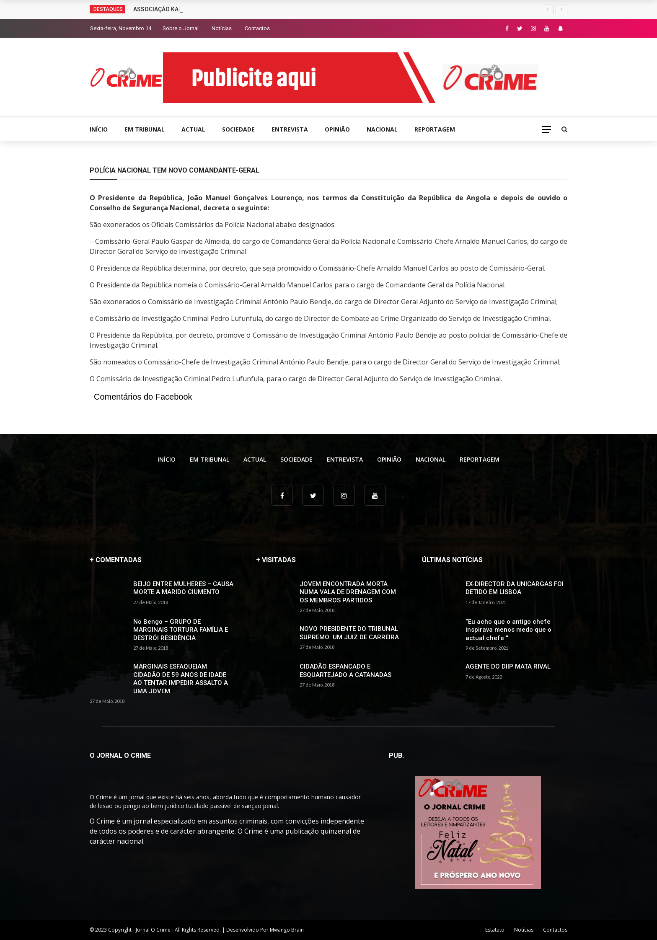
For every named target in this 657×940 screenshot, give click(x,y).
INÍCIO (99, 129)
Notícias (222, 28)
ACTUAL (193, 129)
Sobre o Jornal (181, 28)
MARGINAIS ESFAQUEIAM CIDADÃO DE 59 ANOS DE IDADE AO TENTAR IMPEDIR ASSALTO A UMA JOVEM (180, 679)
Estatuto (494, 929)
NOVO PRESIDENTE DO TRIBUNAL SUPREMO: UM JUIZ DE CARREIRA (349, 633)
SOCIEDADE (238, 129)
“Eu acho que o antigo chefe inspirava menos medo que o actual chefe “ (508, 630)
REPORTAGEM (434, 129)
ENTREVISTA (290, 129)
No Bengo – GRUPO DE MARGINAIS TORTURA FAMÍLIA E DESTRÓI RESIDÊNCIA (180, 630)
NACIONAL (382, 129)
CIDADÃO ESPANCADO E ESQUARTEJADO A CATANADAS (345, 671)
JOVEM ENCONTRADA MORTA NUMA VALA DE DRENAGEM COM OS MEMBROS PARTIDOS (348, 592)
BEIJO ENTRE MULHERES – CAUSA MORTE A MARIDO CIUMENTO (183, 588)
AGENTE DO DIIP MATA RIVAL (508, 666)
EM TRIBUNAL (144, 129)
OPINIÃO (337, 129)
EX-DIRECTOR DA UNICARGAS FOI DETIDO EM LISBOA (515, 588)
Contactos (257, 28)
